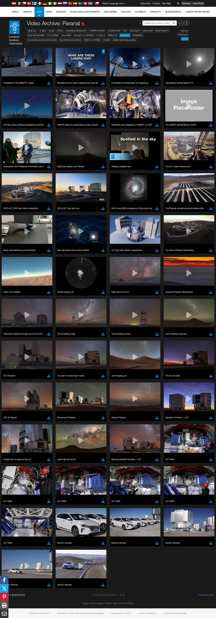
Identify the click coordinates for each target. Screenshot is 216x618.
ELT (125, 30)
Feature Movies (36, 35)
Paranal (125, 35)
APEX (60, 30)
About (15, 12)
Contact (156, 3)
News (49, 12)
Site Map (166, 3)
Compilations (97, 30)
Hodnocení (183, 34)
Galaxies (66, 35)
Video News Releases (124, 40)
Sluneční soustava (70, 40)
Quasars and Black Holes (42, 40)
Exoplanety (162, 30)
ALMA (51, 30)
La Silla (100, 35)
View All (32, 30)
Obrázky (27, 12)
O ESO (43, 30)
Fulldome (53, 35)
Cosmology (114, 30)
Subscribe (146, 3)
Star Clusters (92, 40)
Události (126, 12)
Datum (185, 39)
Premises (138, 35)
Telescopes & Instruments (85, 12)
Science (186, 3)
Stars (106, 40)
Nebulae (112, 35)
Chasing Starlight (76, 30)
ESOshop (61, 12)
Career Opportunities (197, 12)
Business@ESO (173, 12)
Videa (39, 14)
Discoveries (110, 12)
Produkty (155, 12)
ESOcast (135, 30)
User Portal (198, 3)
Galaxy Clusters (83, 35)
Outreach (140, 12)
